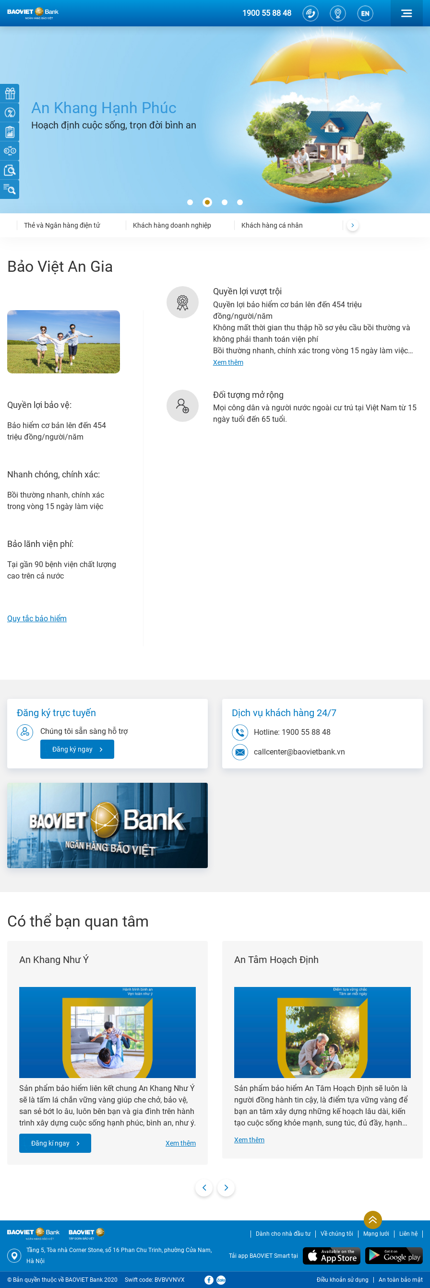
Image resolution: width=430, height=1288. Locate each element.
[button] (190, 203)
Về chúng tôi (337, 1233)
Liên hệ (408, 1233)
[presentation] (352, 225)
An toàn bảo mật (401, 1279)
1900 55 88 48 (266, 13)
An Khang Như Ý (54, 959)
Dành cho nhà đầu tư (283, 1233)
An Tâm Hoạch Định (276, 959)
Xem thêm (181, 1143)
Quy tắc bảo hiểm (37, 618)
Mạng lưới (376, 1233)
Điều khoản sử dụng (343, 1279)
